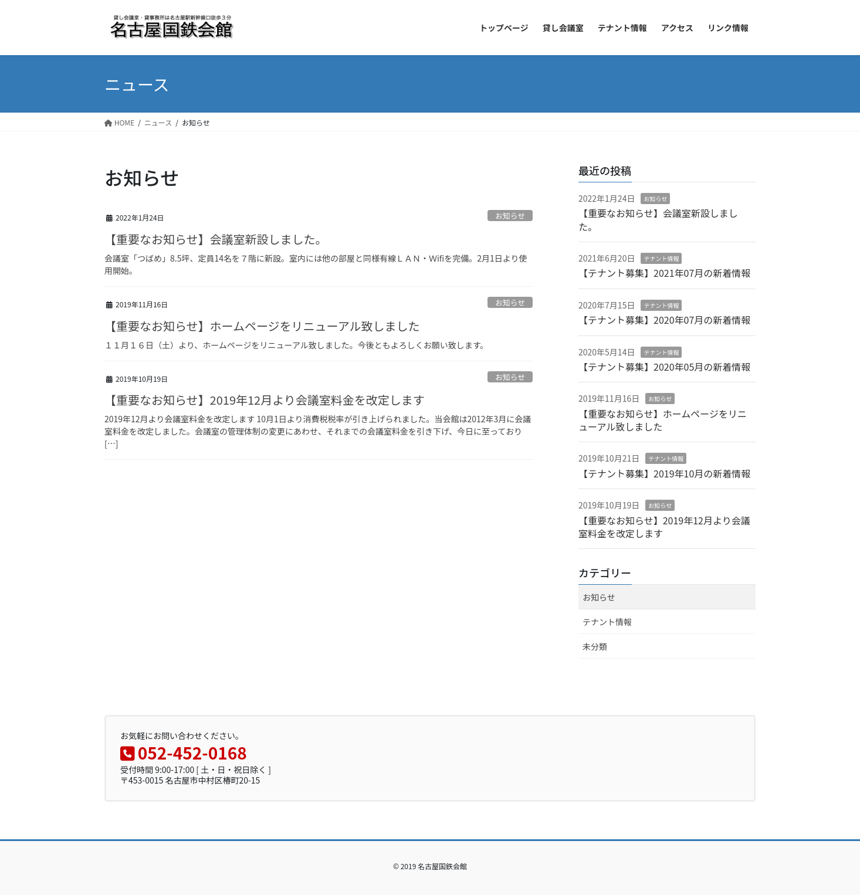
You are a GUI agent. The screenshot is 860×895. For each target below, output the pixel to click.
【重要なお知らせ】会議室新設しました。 (215, 239)
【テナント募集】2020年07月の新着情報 (664, 320)
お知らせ (510, 215)
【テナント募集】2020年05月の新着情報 (664, 367)
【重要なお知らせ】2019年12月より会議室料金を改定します (264, 399)
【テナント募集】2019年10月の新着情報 (664, 473)
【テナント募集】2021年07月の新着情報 (664, 273)
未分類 (595, 646)
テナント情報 (661, 258)
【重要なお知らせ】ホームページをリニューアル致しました (262, 325)
